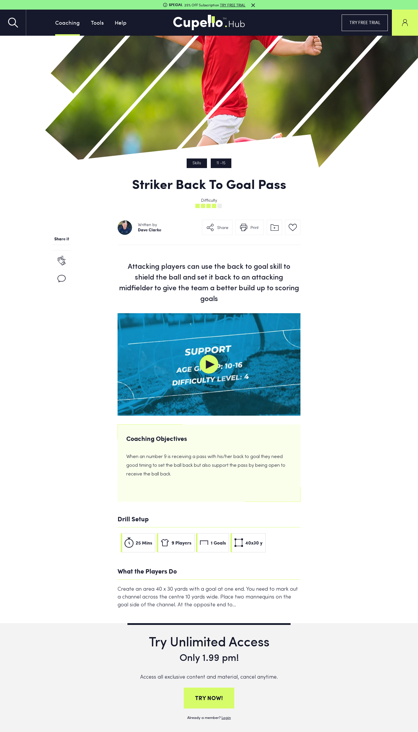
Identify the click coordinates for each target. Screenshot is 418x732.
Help (121, 22)
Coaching (67, 22)
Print (255, 230)
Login (226, 717)
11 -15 (221, 163)
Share (222, 230)
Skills (196, 163)
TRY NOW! (209, 698)
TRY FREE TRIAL (364, 22)
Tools (97, 22)
